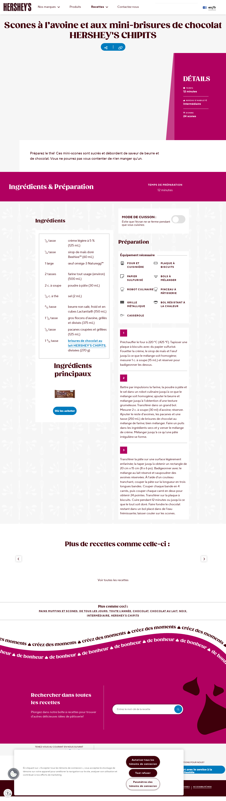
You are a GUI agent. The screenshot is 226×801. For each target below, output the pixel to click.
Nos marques (49, 7)
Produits (75, 7)
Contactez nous (128, 7)
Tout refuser (143, 773)
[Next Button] (204, 563)
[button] (178, 224)
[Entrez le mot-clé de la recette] (147, 714)
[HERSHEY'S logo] (17, 7)
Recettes (99, 7)
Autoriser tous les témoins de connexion (143, 762)
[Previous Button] (18, 563)
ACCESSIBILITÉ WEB (202, 791)
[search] (178, 714)
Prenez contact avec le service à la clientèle (188, 775)
